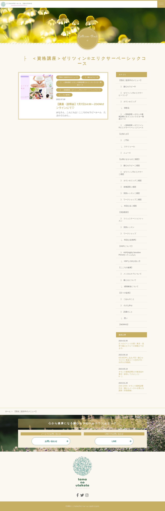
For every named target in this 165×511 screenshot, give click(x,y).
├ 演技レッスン (126, 227)
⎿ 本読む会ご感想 (128, 206)
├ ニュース (125, 153)
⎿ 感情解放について (128, 286)
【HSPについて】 (126, 246)
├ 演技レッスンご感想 (129, 193)
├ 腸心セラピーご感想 (129, 165)
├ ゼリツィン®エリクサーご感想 (131, 173)
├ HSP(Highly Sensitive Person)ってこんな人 (130, 253)
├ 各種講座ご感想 (127, 187)
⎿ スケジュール (127, 146)
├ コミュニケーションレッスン (131, 219)
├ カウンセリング (127, 102)
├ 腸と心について (127, 280)
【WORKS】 (124, 324)
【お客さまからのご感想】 (129, 159)
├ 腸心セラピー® (127, 87)
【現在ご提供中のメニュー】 (130, 80)
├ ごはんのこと (126, 299)
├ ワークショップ (127, 233)
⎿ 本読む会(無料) (127, 240)
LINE (114, 441)
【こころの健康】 (126, 267)
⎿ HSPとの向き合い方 (129, 261)
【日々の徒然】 (125, 293)
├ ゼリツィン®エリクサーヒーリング (131, 94)
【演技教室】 (124, 212)
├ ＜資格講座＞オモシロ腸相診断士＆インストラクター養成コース (131, 116)
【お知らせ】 (124, 134)
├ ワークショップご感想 (130, 199)
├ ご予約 (124, 140)
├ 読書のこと (126, 312)
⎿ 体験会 (124, 108)
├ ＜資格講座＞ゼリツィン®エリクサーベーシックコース (131, 126)
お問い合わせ (51, 441)
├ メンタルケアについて (130, 274)
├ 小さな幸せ (126, 305)
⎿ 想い (123, 318)
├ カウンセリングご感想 (130, 180)
